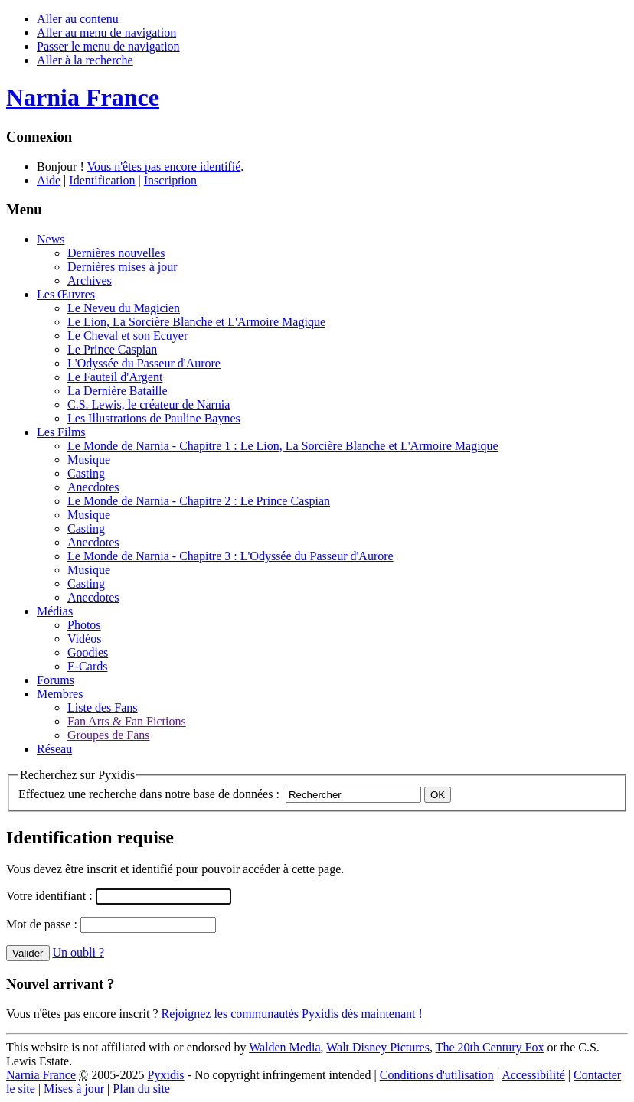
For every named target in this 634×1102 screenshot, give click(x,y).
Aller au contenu (78, 18)
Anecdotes (93, 487)
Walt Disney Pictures (378, 1047)
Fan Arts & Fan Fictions (126, 721)
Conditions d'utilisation (437, 1074)
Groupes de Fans (108, 735)
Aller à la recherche (85, 60)
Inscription (170, 180)
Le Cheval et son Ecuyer (127, 335)
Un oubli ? (79, 952)
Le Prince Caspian (112, 349)
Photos (84, 624)
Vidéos (84, 638)
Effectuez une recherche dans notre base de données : (148, 793)
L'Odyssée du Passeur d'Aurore (144, 363)
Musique (88, 459)
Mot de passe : (43, 924)
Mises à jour (74, 1088)
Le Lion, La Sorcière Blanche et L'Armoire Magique (196, 321)
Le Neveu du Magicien (123, 308)
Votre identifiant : (51, 895)
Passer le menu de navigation (108, 46)
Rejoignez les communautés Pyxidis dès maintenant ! (292, 1013)
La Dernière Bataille (117, 390)
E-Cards (87, 666)
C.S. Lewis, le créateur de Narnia (148, 404)
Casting (86, 473)
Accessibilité (533, 1074)
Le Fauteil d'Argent (114, 376)
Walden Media (284, 1047)
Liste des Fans (102, 707)
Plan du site (141, 1088)
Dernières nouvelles (116, 252)
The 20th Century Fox (490, 1047)
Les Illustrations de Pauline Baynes (153, 418)
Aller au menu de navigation (106, 32)
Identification (102, 180)
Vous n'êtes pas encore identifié (163, 166)
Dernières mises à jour (122, 266)
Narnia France (41, 1074)
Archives (89, 280)
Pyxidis (166, 1074)
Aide (48, 180)
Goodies (87, 652)
